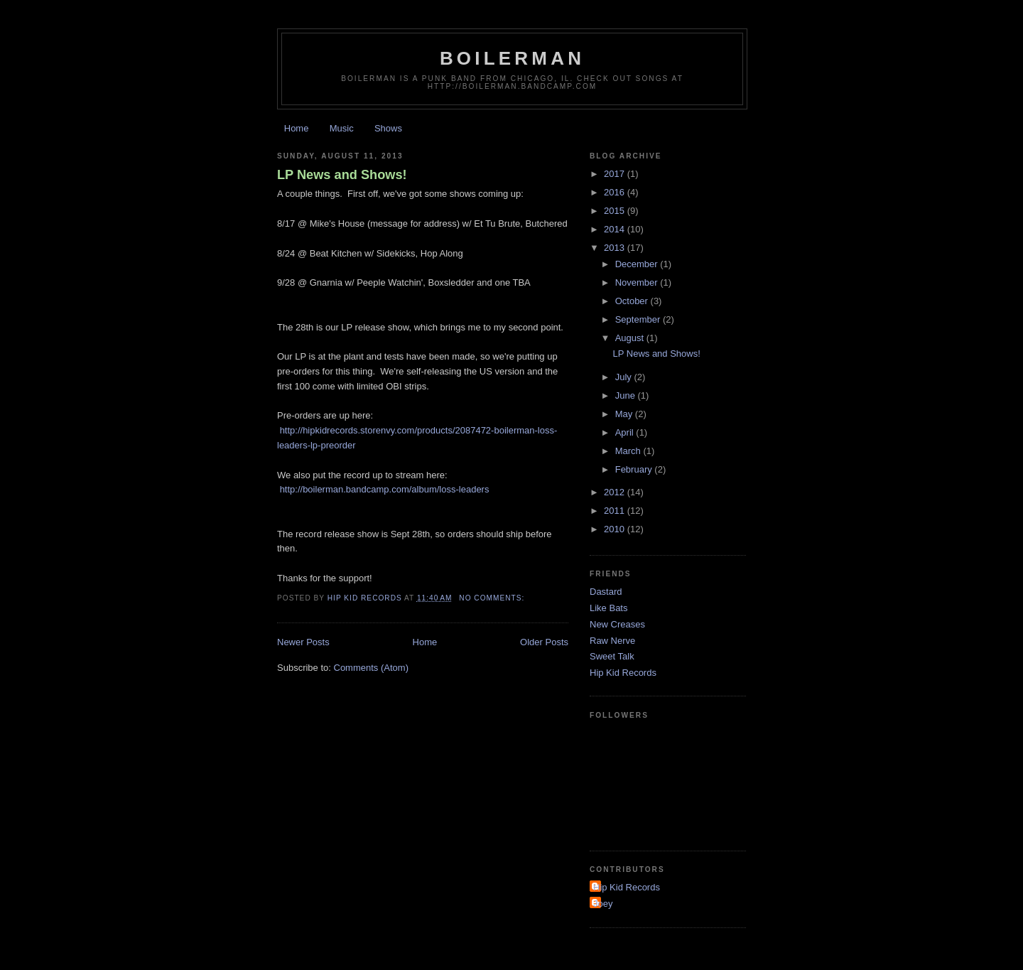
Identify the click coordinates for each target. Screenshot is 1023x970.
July (624, 377)
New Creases (617, 624)
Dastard (606, 591)
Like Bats (608, 608)
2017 (615, 173)
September (639, 319)
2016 (615, 192)
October (633, 301)
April (626, 432)
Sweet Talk (612, 656)
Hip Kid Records (623, 672)
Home (296, 128)
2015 (615, 210)
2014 (615, 229)
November (638, 282)
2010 (615, 529)
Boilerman (512, 58)
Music (342, 128)
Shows (388, 128)
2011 (615, 510)
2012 (615, 492)
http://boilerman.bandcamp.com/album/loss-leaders (384, 489)
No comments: (493, 598)
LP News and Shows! (342, 175)
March (629, 451)
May (625, 414)
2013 (615, 247)
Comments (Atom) (371, 667)
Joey (602, 903)
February (635, 469)
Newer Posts (303, 642)
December (638, 264)
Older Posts (544, 642)
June (626, 395)
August (630, 338)
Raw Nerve (612, 640)
